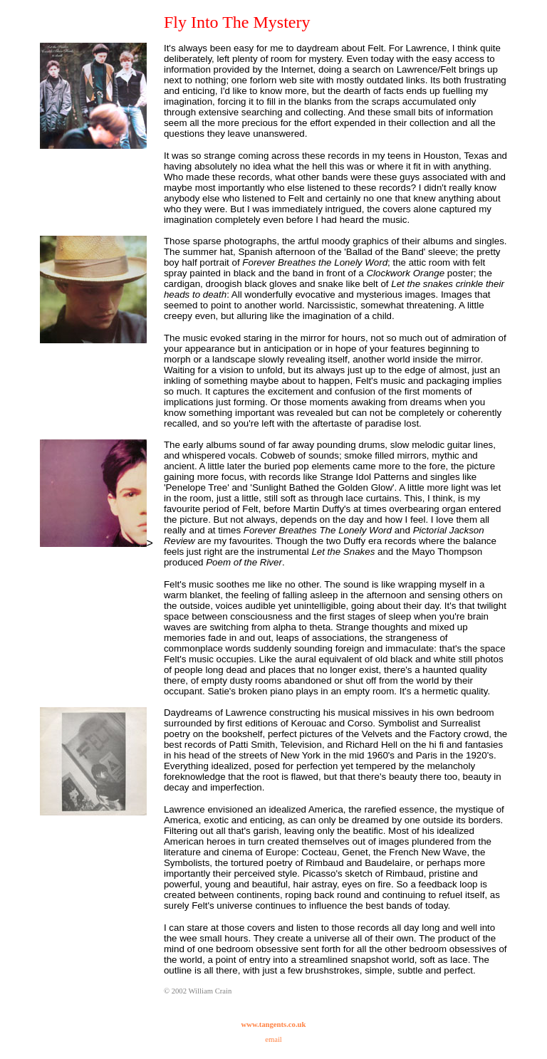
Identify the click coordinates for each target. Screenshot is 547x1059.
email (273, 1039)
